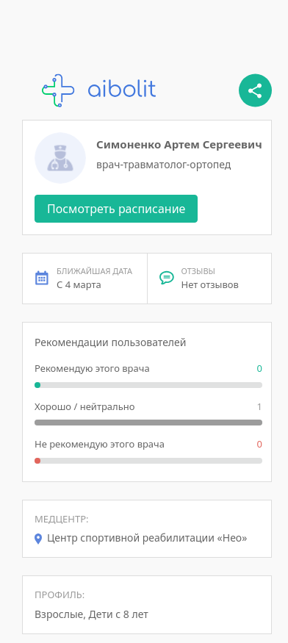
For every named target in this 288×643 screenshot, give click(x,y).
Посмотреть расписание (116, 209)
